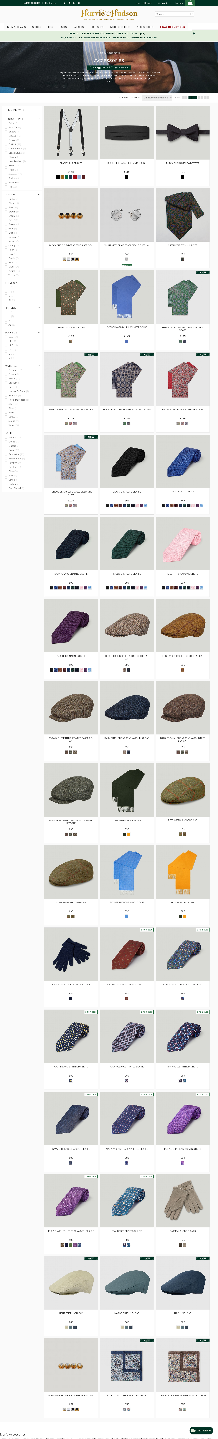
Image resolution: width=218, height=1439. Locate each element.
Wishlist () (164, 3)
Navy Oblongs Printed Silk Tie (127, 1073)
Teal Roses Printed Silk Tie (127, 1238)
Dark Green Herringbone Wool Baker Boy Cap (71, 826)
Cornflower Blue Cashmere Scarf (127, 328)
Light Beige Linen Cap (71, 1321)
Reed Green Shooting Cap (182, 825)
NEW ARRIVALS (26, 26)
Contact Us (50, 3)
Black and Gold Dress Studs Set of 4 (71, 247)
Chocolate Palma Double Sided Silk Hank (183, 1405)
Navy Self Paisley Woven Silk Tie (71, 1156)
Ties (62, 26)
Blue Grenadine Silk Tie (183, 494)
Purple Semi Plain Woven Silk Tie (183, 1156)
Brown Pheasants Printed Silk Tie (127, 990)
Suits (75, 26)
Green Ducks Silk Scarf (71, 328)
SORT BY (135, 97)
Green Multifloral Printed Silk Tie (182, 990)
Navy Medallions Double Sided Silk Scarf (126, 413)
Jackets (91, 26)
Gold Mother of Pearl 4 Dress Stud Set (71, 1405)
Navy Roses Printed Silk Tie (182, 1073)
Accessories (160, 26)
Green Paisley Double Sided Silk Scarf (71, 413)
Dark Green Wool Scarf (126, 825)
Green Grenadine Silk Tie (127, 577)
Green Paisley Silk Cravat (182, 246)
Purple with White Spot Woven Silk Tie (71, 1240)
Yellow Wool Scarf (183, 907)
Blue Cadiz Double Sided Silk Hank (127, 1404)
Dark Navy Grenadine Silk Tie (71, 577)
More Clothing (134, 26)
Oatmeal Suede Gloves (182, 1238)
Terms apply (137, 33)
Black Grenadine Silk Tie (127, 494)
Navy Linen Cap (182, 1321)
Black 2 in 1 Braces (71, 163)
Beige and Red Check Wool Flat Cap (183, 659)
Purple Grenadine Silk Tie (71, 659)
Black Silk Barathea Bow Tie (183, 163)
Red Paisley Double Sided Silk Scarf (183, 411)
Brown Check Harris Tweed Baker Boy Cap (71, 743)
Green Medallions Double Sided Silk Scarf (182, 330)
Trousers (110, 26)
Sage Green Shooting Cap (71, 907)
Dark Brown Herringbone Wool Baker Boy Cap (183, 743)
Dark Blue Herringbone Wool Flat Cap (126, 743)
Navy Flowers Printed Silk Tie (71, 1073)
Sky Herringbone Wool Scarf (127, 907)
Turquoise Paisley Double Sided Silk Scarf (71, 495)
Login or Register (144, 3)
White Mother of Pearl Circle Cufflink (127, 247)
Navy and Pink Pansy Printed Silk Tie (126, 1156)
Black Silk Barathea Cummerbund (127, 163)
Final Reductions (188, 26)
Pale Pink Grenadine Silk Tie (183, 577)
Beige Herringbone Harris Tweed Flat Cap (126, 661)
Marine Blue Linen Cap (127, 1321)
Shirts (47, 26)
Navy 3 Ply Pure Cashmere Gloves (71, 990)
